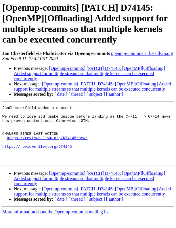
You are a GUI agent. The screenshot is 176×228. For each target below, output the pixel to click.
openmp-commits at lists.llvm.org (142, 53)
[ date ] (60, 94)
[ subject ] (96, 94)
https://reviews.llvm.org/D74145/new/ (47, 144)
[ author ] (114, 94)
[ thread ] (76, 94)
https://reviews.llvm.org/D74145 (37, 155)
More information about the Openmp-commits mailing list (56, 223)
